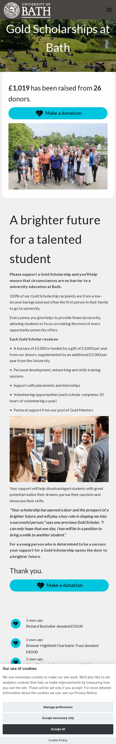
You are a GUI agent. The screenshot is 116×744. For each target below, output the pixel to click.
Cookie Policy (58, 740)
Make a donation (58, 113)
